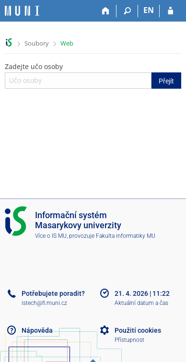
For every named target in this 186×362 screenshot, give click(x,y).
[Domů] (105, 11)
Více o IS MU (51, 236)
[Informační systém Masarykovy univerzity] (22, 11)
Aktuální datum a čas (141, 303)
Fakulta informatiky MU (125, 236)
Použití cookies (138, 330)
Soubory (36, 43)
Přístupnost (129, 340)
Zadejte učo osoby (93, 75)
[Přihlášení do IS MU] (170, 11)
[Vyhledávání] (127, 11)
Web (66, 43)
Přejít (166, 81)
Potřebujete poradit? (53, 293)
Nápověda (37, 330)
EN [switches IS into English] (148, 10)
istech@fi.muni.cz (44, 303)
